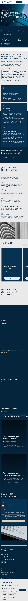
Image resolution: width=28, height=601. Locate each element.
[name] (14, 502)
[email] (14, 509)
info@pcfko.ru (6, 557)
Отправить (14, 521)
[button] (19, 2)
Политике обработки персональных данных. (10, 597)
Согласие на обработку (14, 514)
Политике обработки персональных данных (15, 517)
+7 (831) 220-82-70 (7, 559)
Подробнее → (5, 323)
